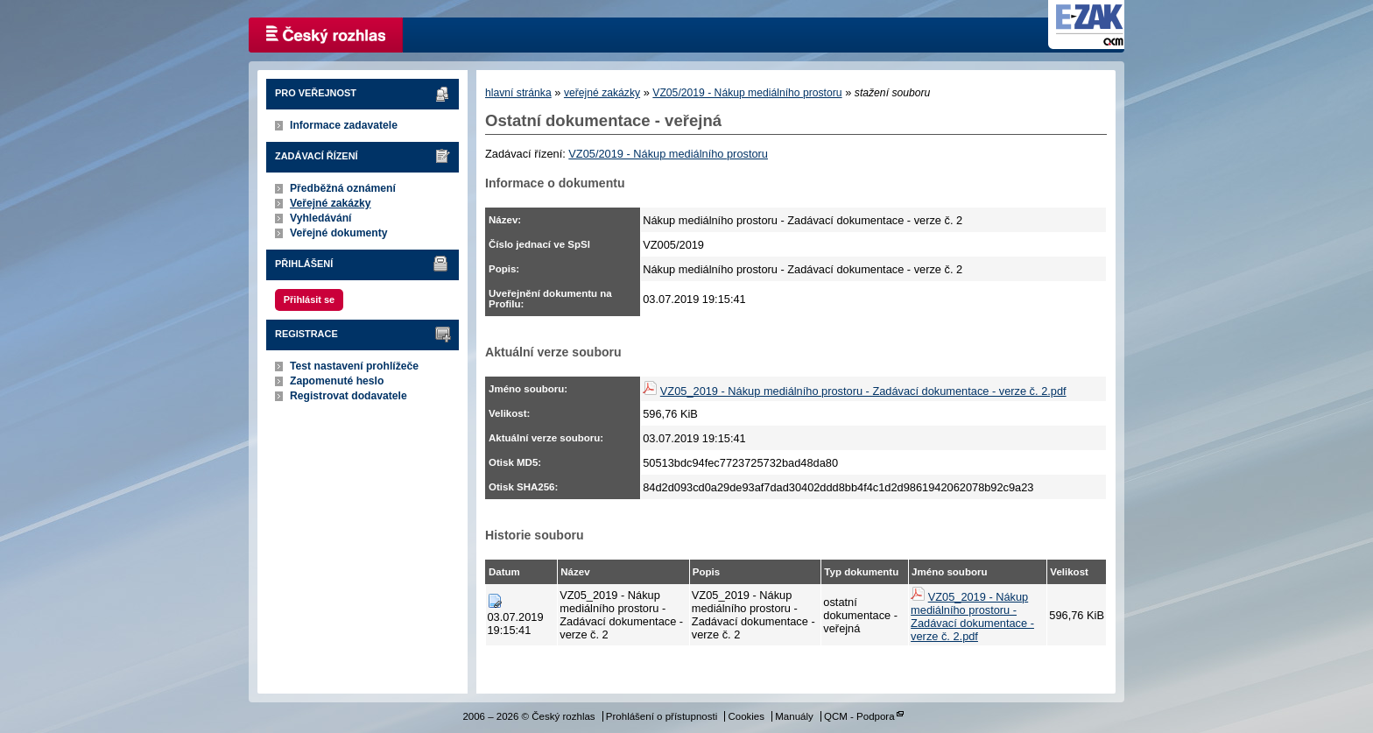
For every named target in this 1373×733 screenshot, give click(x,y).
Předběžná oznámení (343, 188)
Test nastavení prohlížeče (354, 366)
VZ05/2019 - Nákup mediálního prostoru (746, 93)
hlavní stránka (518, 93)
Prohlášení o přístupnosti (661, 716)
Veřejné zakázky (330, 203)
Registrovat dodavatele (348, 396)
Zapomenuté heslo (337, 381)
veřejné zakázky (602, 93)
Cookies (746, 716)
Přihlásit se (309, 299)
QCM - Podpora (859, 716)
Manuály (794, 716)
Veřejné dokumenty (338, 233)
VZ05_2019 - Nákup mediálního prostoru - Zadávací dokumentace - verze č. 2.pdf (863, 391)
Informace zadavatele (344, 125)
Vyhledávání (321, 218)
